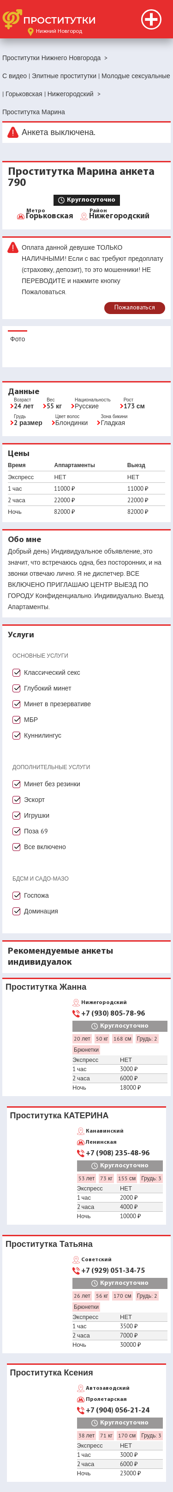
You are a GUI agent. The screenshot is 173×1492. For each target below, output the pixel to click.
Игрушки (36, 815)
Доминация (41, 911)
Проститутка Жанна (46, 986)
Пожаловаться (134, 307)
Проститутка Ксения (51, 1372)
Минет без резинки (52, 784)
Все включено (45, 847)
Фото (17, 339)
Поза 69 (36, 831)
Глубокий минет (48, 688)
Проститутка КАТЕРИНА (59, 1115)
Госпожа (36, 895)
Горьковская (49, 215)
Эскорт (34, 799)
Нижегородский (119, 215)
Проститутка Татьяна (49, 1244)
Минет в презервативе (57, 704)
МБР (31, 719)
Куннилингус (42, 735)
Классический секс (52, 672)
